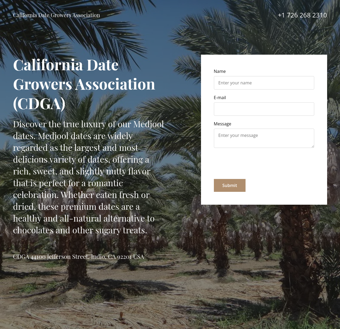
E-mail (220, 97)
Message (222, 124)
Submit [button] (229, 185)
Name (220, 71)
